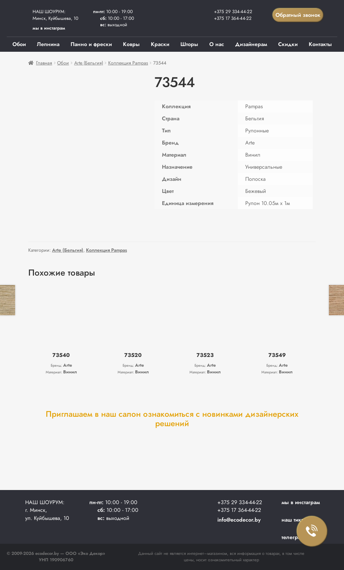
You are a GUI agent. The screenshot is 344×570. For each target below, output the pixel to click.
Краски (160, 44)
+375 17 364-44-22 (233, 18)
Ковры (131, 44)
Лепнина (48, 44)
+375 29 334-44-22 (233, 11)
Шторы (189, 44)
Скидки (288, 44)
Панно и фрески (91, 44)
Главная (44, 62)
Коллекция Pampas (128, 62)
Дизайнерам (251, 44)
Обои (19, 44)
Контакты (320, 44)
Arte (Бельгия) (88, 62)
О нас (216, 44)
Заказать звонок (312, 531)
